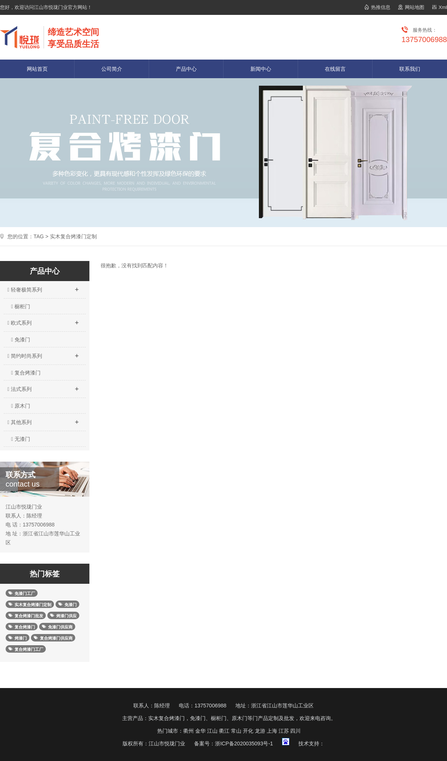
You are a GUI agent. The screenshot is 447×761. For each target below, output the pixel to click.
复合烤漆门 (26, 373)
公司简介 (111, 69)
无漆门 (20, 439)
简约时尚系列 (43, 354)
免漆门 (20, 340)
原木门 (20, 406)
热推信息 (380, 7)
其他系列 (43, 420)
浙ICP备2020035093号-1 (244, 743)
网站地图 (414, 7)
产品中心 (186, 69)
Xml (443, 7)
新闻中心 (260, 69)
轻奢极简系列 (43, 287)
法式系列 (43, 387)
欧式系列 (43, 321)
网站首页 (37, 69)
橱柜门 (20, 306)
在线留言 (335, 69)
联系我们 (409, 69)
